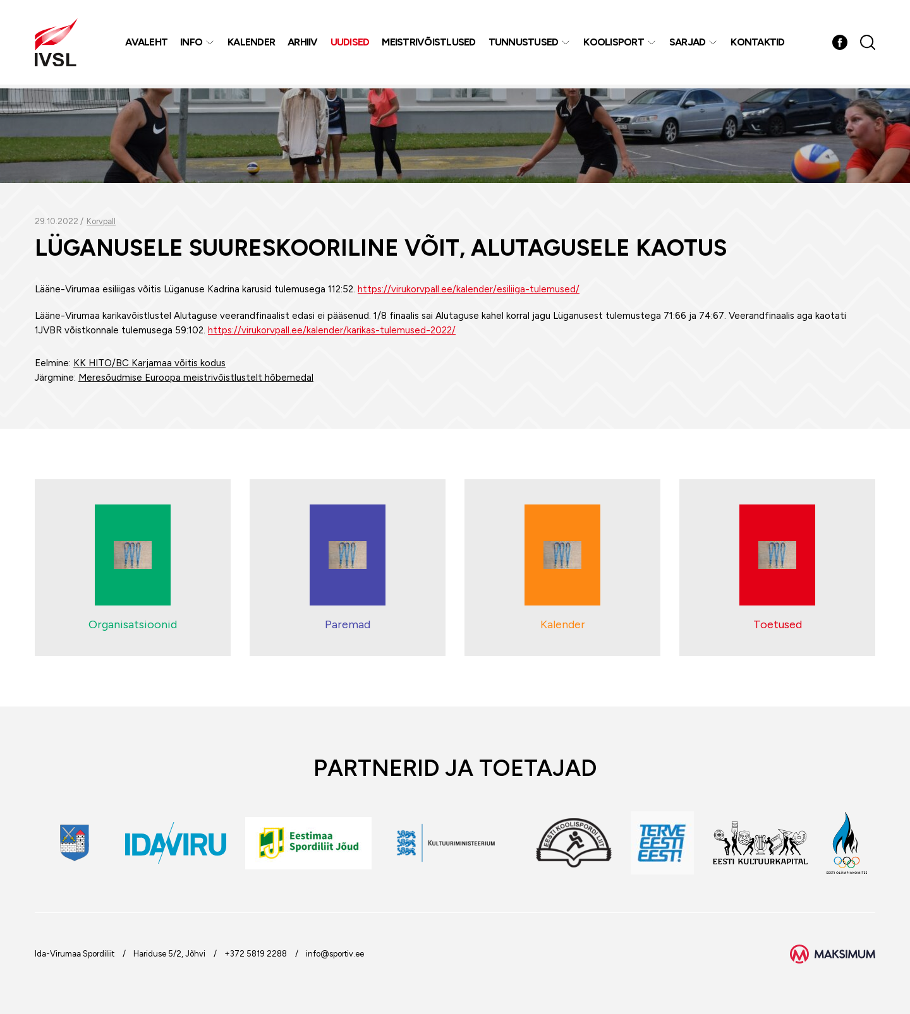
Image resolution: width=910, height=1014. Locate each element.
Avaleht (147, 44)
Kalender (252, 44)
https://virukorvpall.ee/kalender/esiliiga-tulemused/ (468, 289)
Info (192, 44)
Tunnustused (524, 44)
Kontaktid (758, 44)
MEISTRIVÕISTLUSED (429, 44)
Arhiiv (303, 44)
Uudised (350, 44)
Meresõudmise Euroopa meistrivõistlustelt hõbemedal (195, 377)
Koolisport (614, 44)
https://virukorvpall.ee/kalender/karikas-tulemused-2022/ (332, 330)
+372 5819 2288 (255, 953)
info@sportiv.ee (335, 953)
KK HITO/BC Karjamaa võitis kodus (149, 363)
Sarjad (688, 44)
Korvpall (101, 221)
